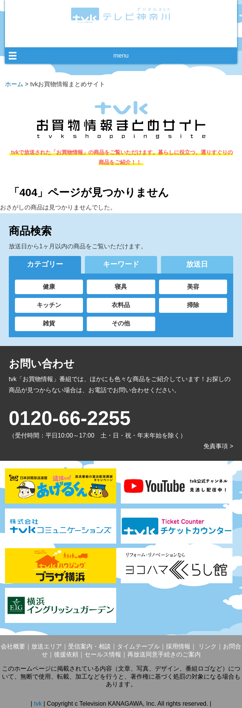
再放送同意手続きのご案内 (164, 654)
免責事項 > (218, 446)
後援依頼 (66, 654)
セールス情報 (102, 654)
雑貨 (49, 323)
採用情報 (178, 646)
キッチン (49, 305)
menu (120, 55)
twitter (127, 37)
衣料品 (121, 305)
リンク (206, 646)
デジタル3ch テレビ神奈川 (121, 15)
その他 (121, 323)
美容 (193, 286)
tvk (39, 703)
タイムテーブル (138, 646)
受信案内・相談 (89, 646)
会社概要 (13, 646)
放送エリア (46, 646)
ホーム (14, 84)
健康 (49, 286)
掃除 (193, 305)
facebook (113, 37)
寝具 (121, 286)
